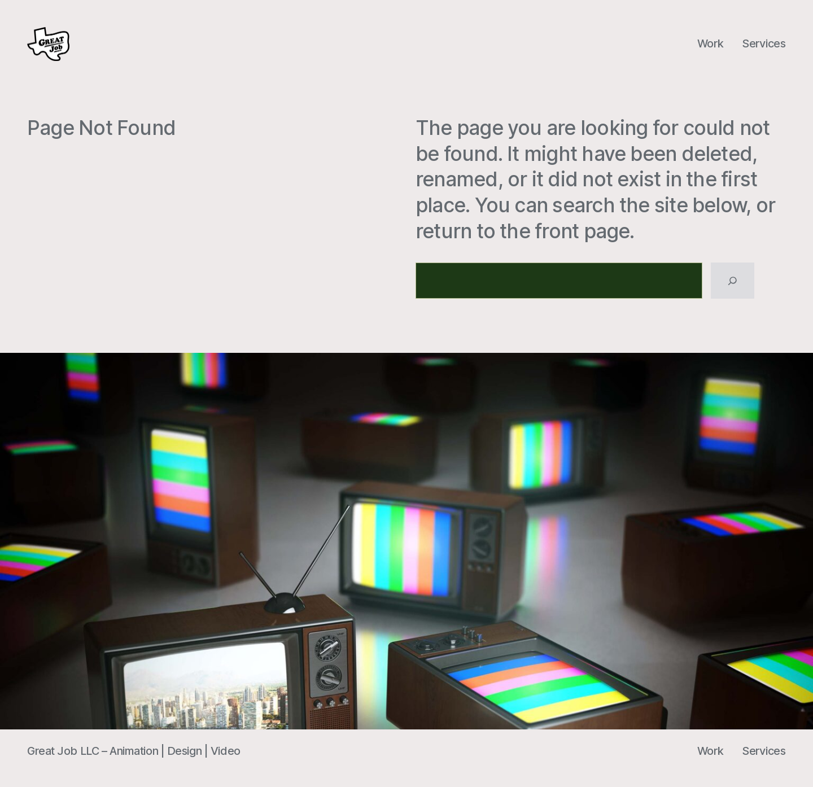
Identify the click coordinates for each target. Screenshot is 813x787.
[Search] (732, 281)
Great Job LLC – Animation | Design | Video (134, 751)
